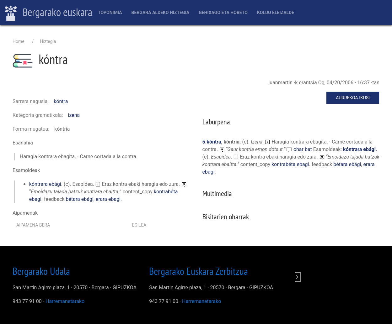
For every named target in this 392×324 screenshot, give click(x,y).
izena (74, 115)
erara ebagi (108, 199)
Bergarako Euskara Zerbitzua (198, 271)
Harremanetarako (65, 301)
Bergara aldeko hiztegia (161, 12)
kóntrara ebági (45, 184)
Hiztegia (48, 41)
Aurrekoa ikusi (353, 97)
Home (18, 41)
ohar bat (303, 149)
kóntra (61, 101)
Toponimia (110, 12)
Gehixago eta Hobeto (223, 12)
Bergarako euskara (48, 13)
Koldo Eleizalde (275, 12)
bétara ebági (80, 199)
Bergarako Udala (41, 271)
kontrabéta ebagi (290, 164)
